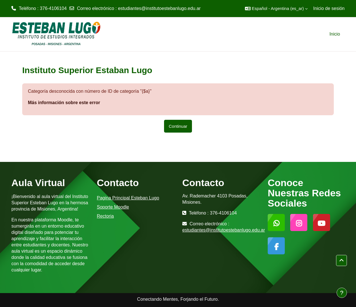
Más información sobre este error (64, 102)
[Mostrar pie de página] (342, 293)
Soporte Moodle (113, 207)
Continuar (178, 126)
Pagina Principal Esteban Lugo (128, 197)
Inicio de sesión (329, 8)
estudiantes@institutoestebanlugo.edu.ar (159, 8)
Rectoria (105, 216)
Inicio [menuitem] (335, 34)
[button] (276, 8)
